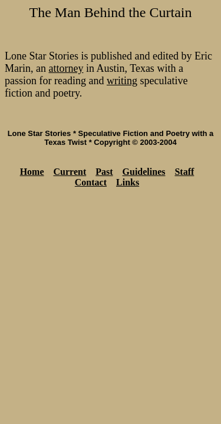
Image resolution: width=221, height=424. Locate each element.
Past (104, 172)
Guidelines (144, 172)
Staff (184, 172)
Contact (91, 182)
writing (122, 81)
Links (127, 182)
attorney (65, 68)
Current (70, 172)
